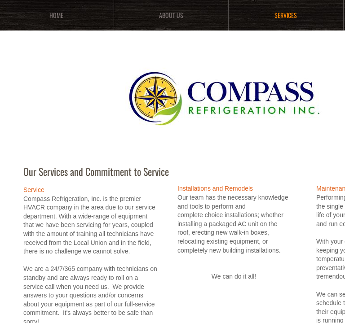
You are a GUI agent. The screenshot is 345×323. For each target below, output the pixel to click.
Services (285, 15)
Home (56, 15)
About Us (171, 15)
